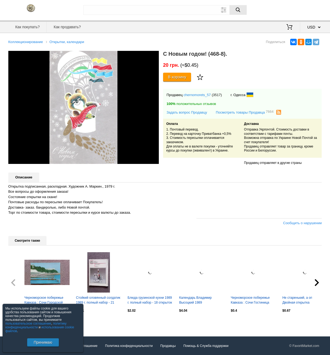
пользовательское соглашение (28, 323)
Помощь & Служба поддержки (205, 346)
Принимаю (43, 342)
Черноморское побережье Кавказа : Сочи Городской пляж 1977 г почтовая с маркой (43, 300)
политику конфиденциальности (36, 325)
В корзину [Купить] (177, 77)
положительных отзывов (191, 104)
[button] (154, 55)
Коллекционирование (25, 42)
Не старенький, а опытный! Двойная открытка (302, 300)
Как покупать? (27, 27)
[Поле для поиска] (165, 10)
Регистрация (311, 9)
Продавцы (168, 346)
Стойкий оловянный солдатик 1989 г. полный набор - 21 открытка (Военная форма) (98, 300)
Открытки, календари (66, 42)
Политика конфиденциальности (129, 346)
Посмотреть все (20, 322)
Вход (290, 9)
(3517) (217, 95)
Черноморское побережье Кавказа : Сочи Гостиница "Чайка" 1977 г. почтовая (250, 300)
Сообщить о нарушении (302, 223)
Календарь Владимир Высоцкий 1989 (195, 300)
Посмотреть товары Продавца (245, 112)
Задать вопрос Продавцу (187, 112)
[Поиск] (238, 10)
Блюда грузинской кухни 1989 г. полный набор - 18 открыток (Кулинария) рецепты (150, 300)
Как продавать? (67, 27)
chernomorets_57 (197, 95)
